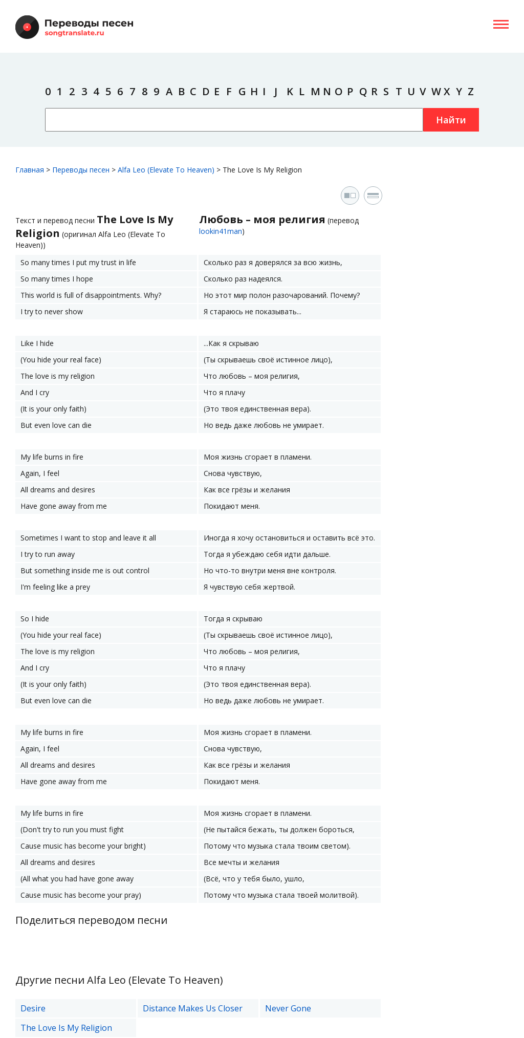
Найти (451, 120)
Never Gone (288, 1008)
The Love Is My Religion (66, 1027)
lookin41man (220, 231)
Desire (33, 1008)
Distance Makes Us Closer (193, 1008)
